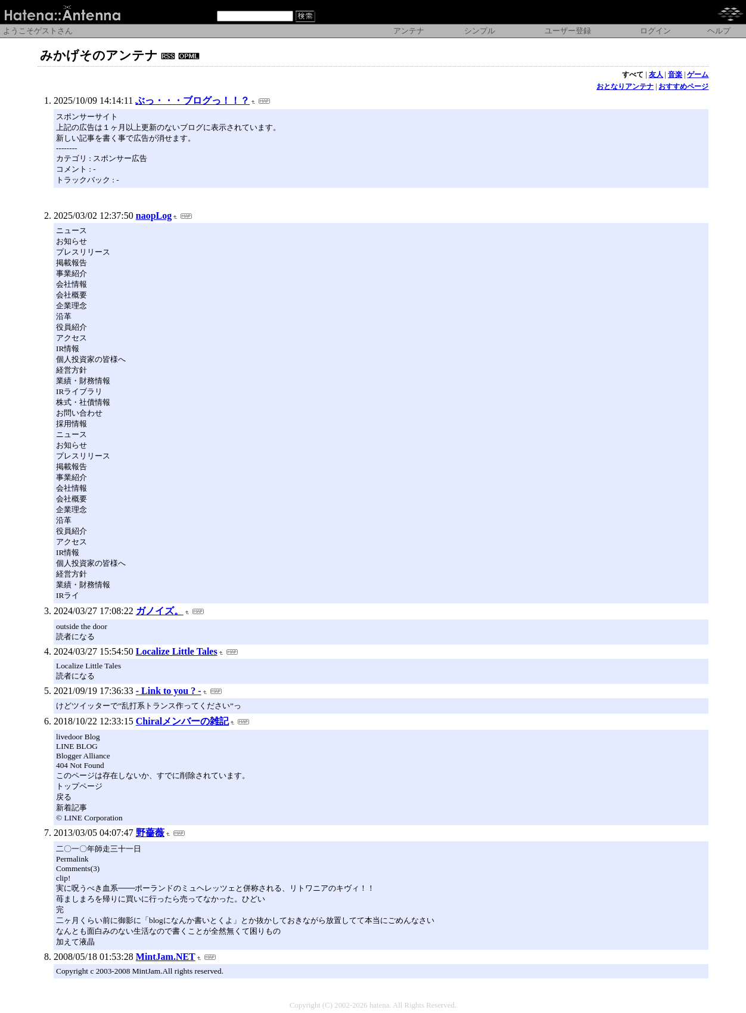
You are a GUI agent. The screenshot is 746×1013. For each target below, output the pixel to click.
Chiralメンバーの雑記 (182, 721)
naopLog (154, 215)
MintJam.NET (165, 957)
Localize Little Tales (176, 651)
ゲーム (697, 74)
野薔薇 (150, 833)
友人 (656, 74)
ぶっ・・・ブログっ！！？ (192, 100)
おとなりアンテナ (625, 86)
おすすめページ (683, 86)
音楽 (675, 74)
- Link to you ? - (168, 691)
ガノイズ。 (160, 611)
